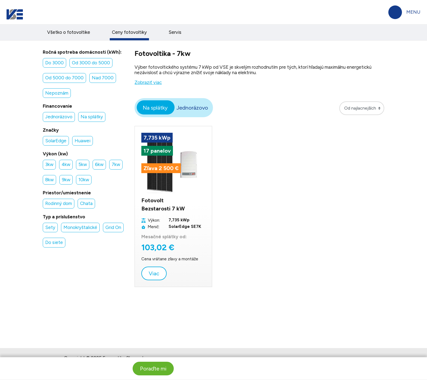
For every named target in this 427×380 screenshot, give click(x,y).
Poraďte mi (153, 368)
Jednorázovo (192, 127)
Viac (154, 293)
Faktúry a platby (42, 33)
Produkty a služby (171, 33)
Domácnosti (73, 11)
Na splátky (155, 127)
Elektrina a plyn (106, 33)
